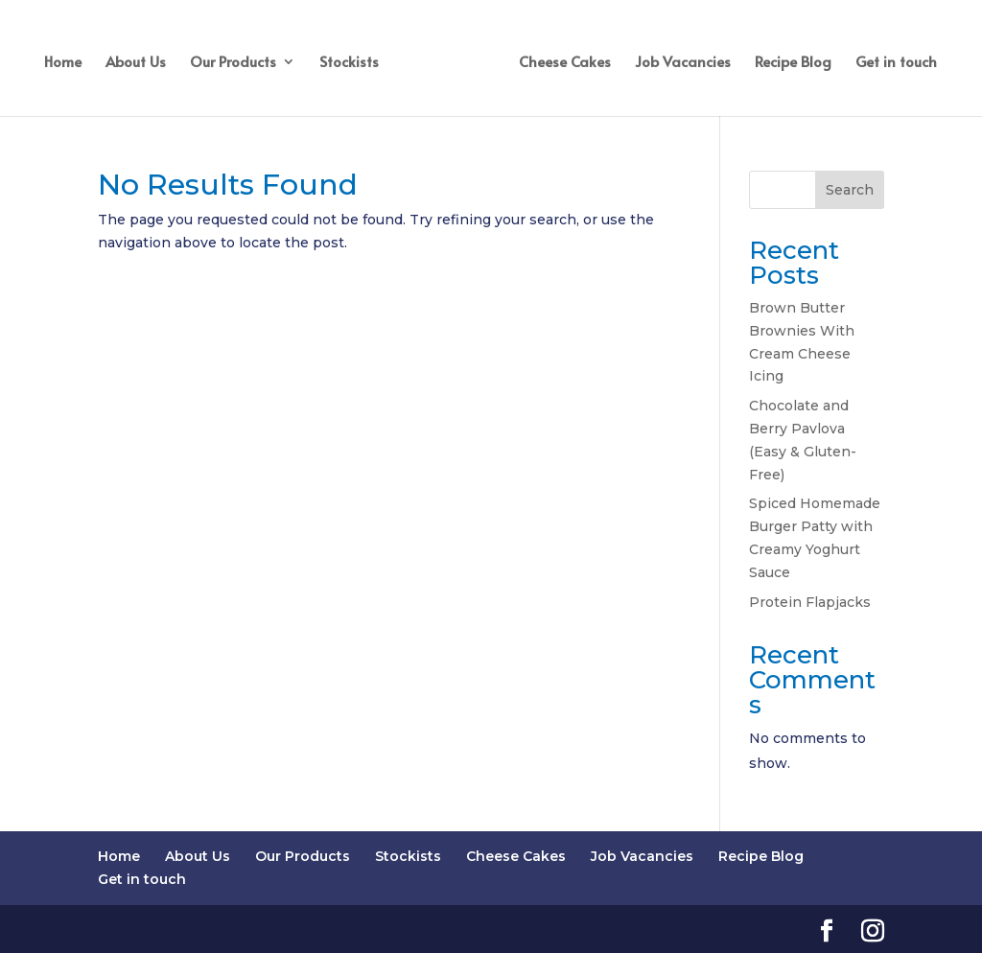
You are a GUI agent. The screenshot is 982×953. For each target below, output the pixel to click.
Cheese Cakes (565, 63)
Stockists (349, 63)
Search (850, 189)
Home (63, 63)
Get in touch (896, 63)
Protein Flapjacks (810, 602)
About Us (135, 63)
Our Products (233, 63)
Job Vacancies (683, 63)
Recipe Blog (793, 63)
